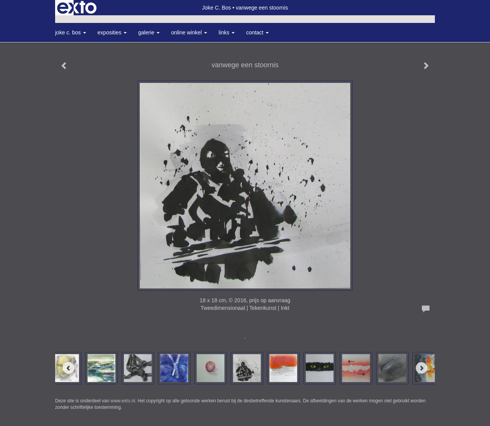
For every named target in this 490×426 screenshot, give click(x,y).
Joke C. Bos (216, 8)
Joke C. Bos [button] (70, 32)
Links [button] (227, 32)
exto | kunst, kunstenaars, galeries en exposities (76, 7)
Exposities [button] (112, 32)
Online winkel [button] (189, 32)
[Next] (421, 368)
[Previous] (68, 368)
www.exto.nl (123, 400)
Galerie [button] (149, 32)
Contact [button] (257, 32)
